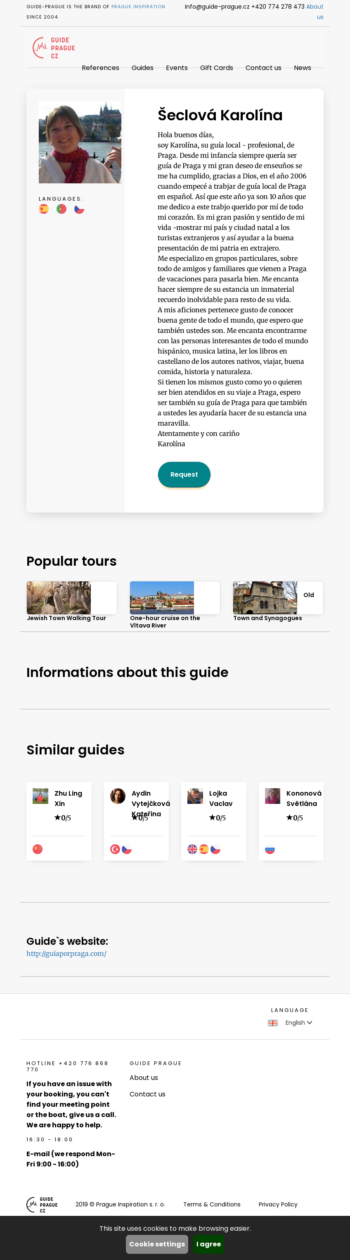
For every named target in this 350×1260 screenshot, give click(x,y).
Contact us (263, 68)
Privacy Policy (278, 1204)
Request (184, 474)
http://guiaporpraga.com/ (66, 953)
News (302, 68)
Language (290, 1010)
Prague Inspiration (138, 6)
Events (177, 68)
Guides (143, 68)
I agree (208, 1244)
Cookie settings (157, 1244)
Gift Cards (216, 68)
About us (144, 1077)
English (290, 1023)
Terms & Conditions (212, 1204)
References (100, 68)
